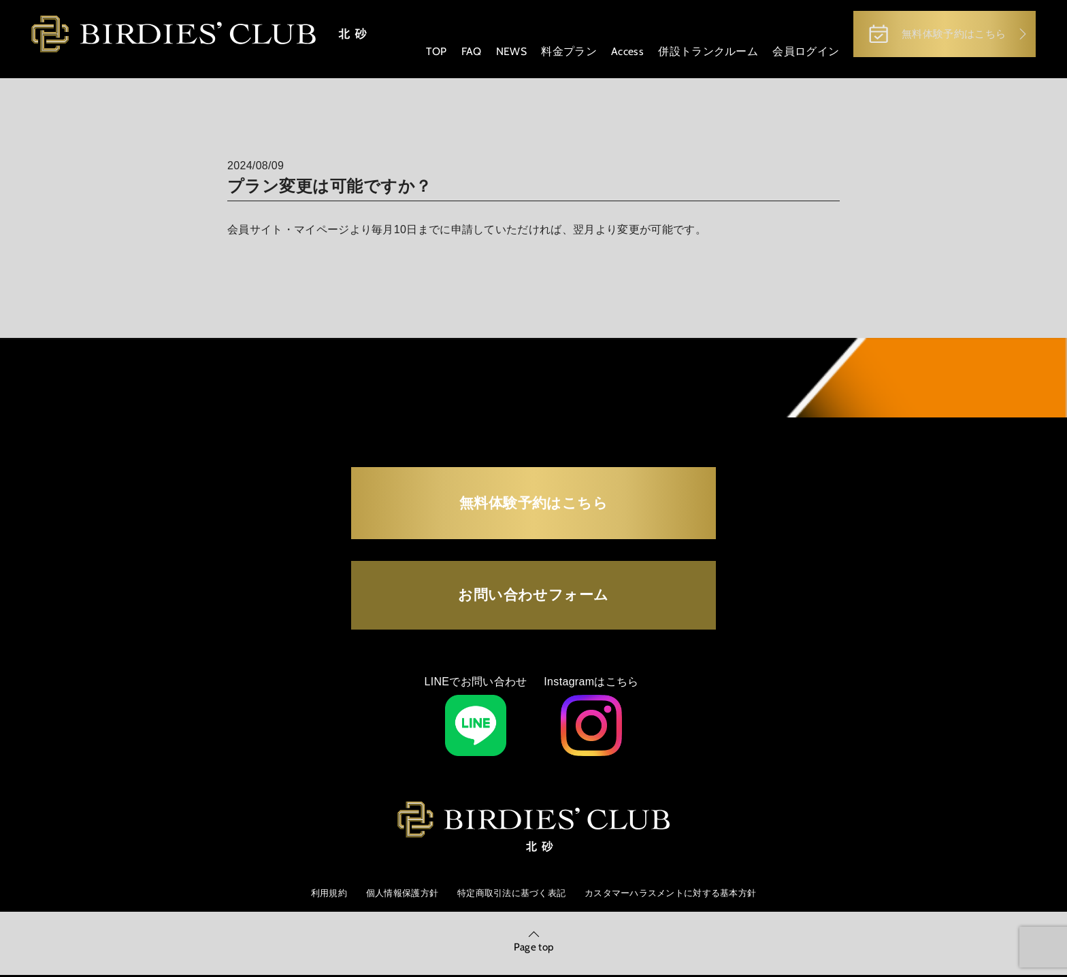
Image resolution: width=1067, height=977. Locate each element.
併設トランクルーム (699, 53)
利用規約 (315, 846)
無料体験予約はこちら (931, 35)
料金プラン (561, 53)
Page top (533, 903)
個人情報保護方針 (392, 846)
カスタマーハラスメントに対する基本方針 (679, 846)
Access (619, 53)
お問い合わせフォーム (533, 535)
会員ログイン (797, 53)
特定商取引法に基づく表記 (508, 846)
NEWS (503, 53)
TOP (428, 53)
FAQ (463, 53)
